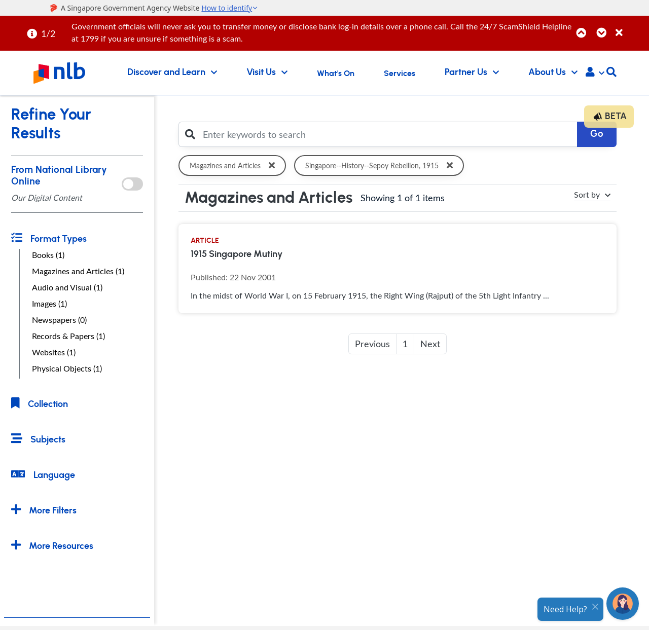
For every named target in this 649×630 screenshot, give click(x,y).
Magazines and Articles (234, 165)
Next (430, 344)
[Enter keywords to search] (387, 134)
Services (399, 73)
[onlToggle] (132, 184)
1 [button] (405, 344)
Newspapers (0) (59, 319)
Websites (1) (54, 352)
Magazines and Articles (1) (78, 271)
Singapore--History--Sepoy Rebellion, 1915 (382, 165)
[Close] (630, 27)
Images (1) (49, 303)
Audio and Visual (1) (67, 287)
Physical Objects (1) (67, 368)
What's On (335, 73)
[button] (595, 73)
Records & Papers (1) (68, 336)
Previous (372, 344)
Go (596, 134)
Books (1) (48, 255)
